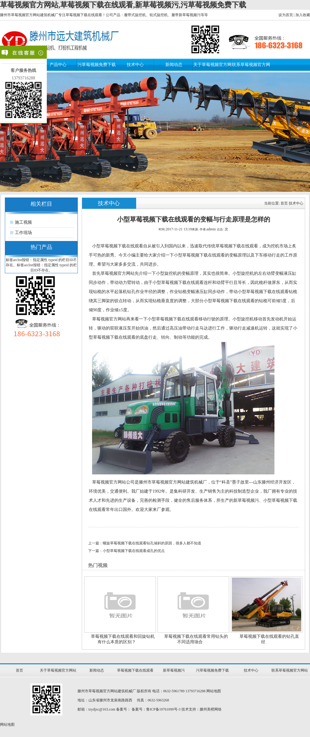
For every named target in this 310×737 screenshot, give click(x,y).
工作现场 (23, 232)
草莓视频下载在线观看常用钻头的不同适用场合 (196, 639)
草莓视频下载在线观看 (135, 670)
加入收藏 (302, 15)
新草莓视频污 (174, 670)
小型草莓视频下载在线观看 (117, 246)
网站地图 (213, 691)
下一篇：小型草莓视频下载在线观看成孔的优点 (126, 551)
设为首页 (285, 15)
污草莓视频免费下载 (97, 64)
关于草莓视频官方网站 (58, 670)
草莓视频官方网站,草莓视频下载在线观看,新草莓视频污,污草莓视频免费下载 (123, 5)
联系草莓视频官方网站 (289, 670)
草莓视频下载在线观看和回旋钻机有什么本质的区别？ (123, 639)
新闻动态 (173, 64)
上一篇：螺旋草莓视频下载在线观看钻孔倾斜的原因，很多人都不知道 (144, 543)
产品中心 (58, 64)
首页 (284, 203)
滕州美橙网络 (211, 709)
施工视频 (23, 222)
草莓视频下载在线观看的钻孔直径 (269, 639)
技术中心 (135, 64)
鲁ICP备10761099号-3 (163, 709)
